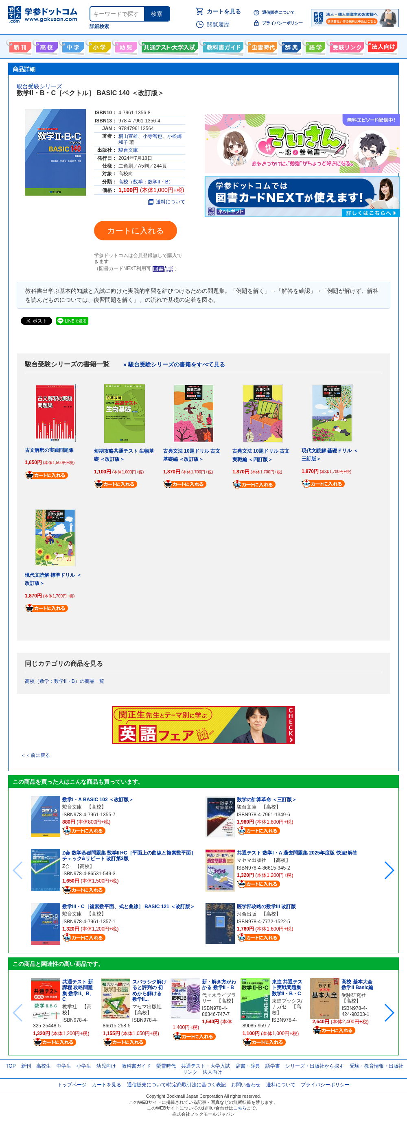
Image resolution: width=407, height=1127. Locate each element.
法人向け (381, 46)
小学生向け (98, 46)
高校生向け (46, 46)
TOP (10, 1066)
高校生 (43, 1066)
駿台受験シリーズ (39, 86)
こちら (240, 1107)
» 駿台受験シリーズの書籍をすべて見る (174, 364)
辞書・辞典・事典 (290, 46)
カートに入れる (135, 230)
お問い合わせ (245, 1085)
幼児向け (125, 46)
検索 (156, 14)
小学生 (84, 1066)
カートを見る (224, 11)
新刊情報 (19, 46)
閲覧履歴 (218, 24)
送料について (166, 202)
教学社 (69, 1006)
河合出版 (246, 914)
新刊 (26, 1066)
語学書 (314, 46)
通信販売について (278, 12)
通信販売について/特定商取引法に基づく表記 (176, 1085)
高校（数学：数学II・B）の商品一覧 (64, 681)
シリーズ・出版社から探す (314, 1066)
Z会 (66, 866)
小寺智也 (152, 136)
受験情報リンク (345, 46)
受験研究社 (353, 995)
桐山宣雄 (128, 136)
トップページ (72, 1085)
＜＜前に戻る (35, 755)
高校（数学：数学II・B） (145, 182)
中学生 (64, 1066)
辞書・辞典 (248, 1066)
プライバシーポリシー (282, 23)
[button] (388, 870)
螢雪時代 (261, 46)
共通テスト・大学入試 (168, 46)
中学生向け (72, 46)
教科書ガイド (222, 46)
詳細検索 (99, 26)
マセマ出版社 (251, 860)
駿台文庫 (128, 150)
